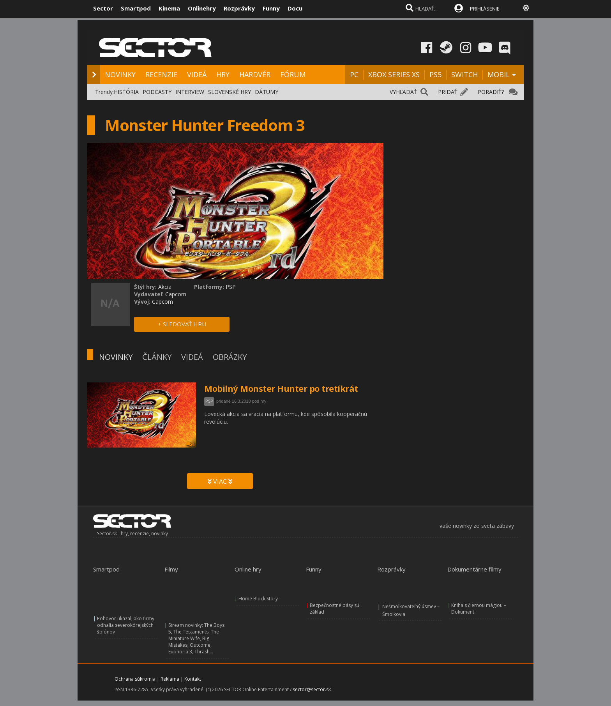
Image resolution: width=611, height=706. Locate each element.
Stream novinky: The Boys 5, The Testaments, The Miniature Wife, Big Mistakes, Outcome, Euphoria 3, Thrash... (196, 638)
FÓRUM (293, 74)
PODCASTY (157, 92)
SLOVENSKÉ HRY (229, 92)
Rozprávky (239, 8)
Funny (271, 8)
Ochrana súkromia (135, 679)
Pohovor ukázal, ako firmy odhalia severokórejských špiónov (125, 625)
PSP (209, 401)
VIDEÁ (197, 74)
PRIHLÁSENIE (485, 8)
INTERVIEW (189, 92)
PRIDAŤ (447, 92)
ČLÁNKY (156, 357)
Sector (103, 8)
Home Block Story (258, 598)
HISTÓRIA (126, 92)
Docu (295, 8)
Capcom (175, 294)
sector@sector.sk (312, 689)
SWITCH (464, 74)
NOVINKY (120, 74)
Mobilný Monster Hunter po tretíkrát (281, 388)
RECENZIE (161, 74)
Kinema (169, 8)
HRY (223, 74)
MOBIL (498, 74)
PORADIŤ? (491, 92)
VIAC (220, 481)
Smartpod (136, 8)
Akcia (164, 286)
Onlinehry (202, 8)
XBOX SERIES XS (394, 74)
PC (354, 74)
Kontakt (192, 679)
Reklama (170, 679)
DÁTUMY (266, 92)
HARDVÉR (254, 74)
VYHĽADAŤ (403, 92)
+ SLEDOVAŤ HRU (182, 324)
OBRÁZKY (230, 357)
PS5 (435, 74)
